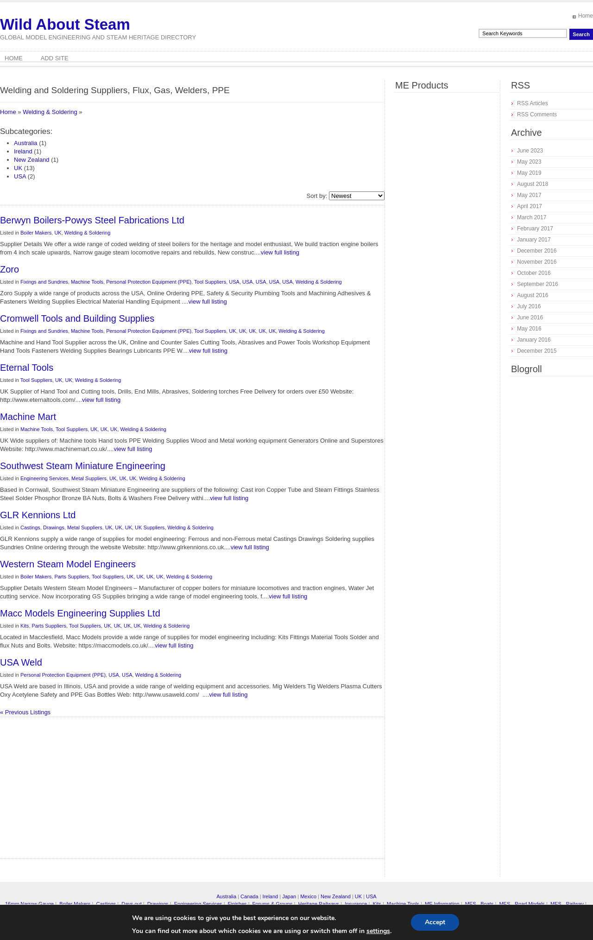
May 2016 (529, 328)
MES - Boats (479, 904)
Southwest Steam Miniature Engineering (82, 466)
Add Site (55, 58)
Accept (435, 922)
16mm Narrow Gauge (29, 904)
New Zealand (32, 159)
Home (585, 16)
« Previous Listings (25, 712)
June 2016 (530, 317)
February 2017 (535, 228)
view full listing (280, 252)
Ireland (23, 151)
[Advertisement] (113, 791)
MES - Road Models (521, 904)
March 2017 (531, 217)
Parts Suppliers (71, 576)
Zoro (9, 269)
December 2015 (536, 351)
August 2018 (532, 184)
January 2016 (534, 340)
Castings (30, 527)
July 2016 (529, 306)
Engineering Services (44, 478)
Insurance (356, 904)
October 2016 (534, 273)
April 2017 (529, 206)
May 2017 (529, 195)
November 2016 (536, 262)
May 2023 (529, 162)
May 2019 (529, 173)
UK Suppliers (149, 527)
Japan (289, 896)
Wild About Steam (65, 24)
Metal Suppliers (89, 478)
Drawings (53, 527)
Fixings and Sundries (44, 282)
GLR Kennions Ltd (38, 515)
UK (18, 168)
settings (378, 931)
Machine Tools (87, 282)
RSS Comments (537, 114)
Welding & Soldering (50, 111)
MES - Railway (567, 904)
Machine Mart (28, 417)
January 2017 (534, 239)
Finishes (237, 904)
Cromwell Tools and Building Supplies (77, 318)
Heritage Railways (318, 904)
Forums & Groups (272, 904)
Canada (249, 896)
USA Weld (21, 662)
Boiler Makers (35, 232)
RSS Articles (532, 103)
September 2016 (537, 284)
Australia (26, 143)
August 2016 (532, 295)
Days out (131, 904)
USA (20, 176)
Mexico (308, 896)
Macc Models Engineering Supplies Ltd (80, 613)
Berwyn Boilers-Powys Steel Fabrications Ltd (92, 220)
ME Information (442, 904)
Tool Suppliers (210, 282)
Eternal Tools (26, 367)
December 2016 (536, 251)
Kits (24, 626)
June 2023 (530, 150)
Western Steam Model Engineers (68, 564)
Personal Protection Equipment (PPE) (148, 282)
